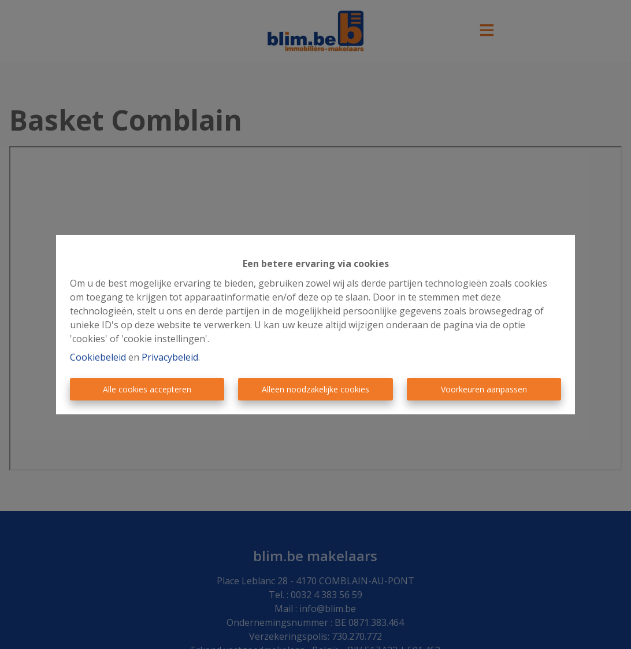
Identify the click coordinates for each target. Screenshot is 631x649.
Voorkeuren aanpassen (484, 389)
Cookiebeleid (98, 357)
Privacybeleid (170, 357)
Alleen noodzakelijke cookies (315, 389)
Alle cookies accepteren (147, 389)
